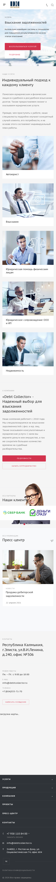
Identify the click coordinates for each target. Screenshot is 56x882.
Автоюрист (12, 174)
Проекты (7, 804)
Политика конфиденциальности (18, 870)
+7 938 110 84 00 (17, 833)
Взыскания (12, 221)
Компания (8, 796)
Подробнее (14, 55)
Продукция (9, 787)
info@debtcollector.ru (14, 682)
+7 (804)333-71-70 (12, 691)
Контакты (8, 822)
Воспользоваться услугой (22, 47)
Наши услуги (8, 74)
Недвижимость (15, 370)
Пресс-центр (10, 813)
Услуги (6, 779)
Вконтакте (6, 861)
